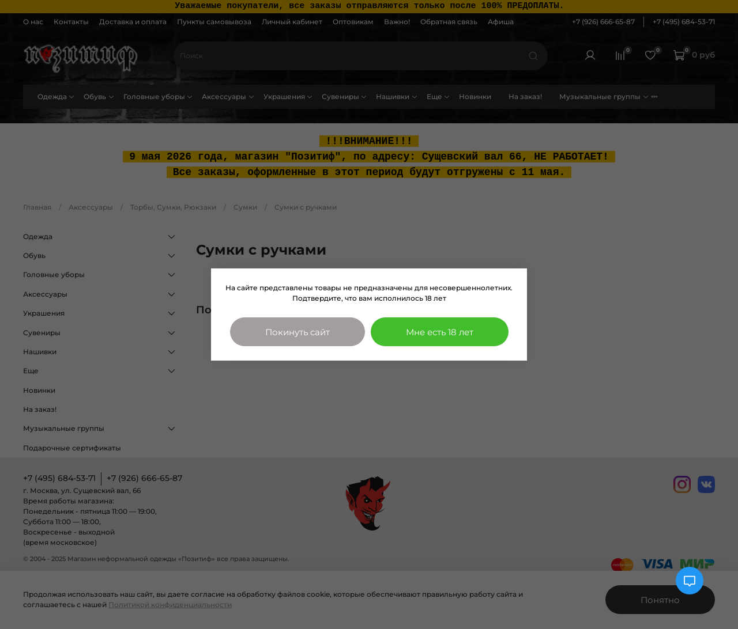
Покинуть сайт (297, 332)
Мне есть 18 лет (439, 332)
